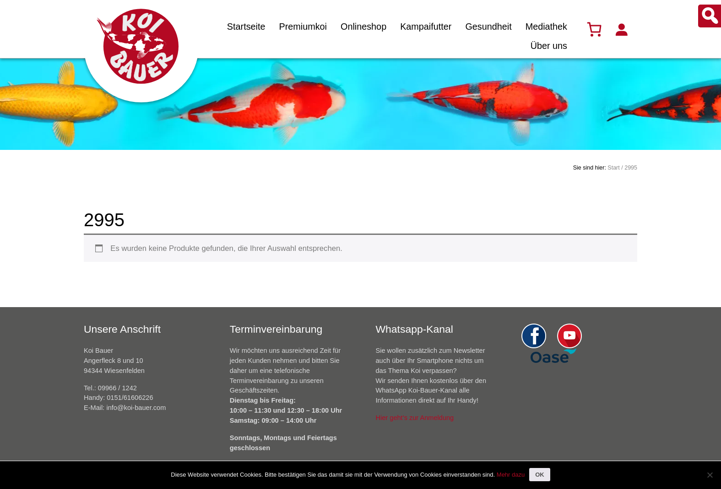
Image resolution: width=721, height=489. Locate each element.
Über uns (549, 46)
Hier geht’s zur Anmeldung (415, 417)
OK (539, 474)
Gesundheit (488, 26)
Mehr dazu (511, 474)
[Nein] (709, 474)
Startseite (246, 26)
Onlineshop (363, 26)
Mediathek (546, 26)
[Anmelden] (621, 29)
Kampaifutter (425, 26)
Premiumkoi (303, 26)
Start (613, 168)
